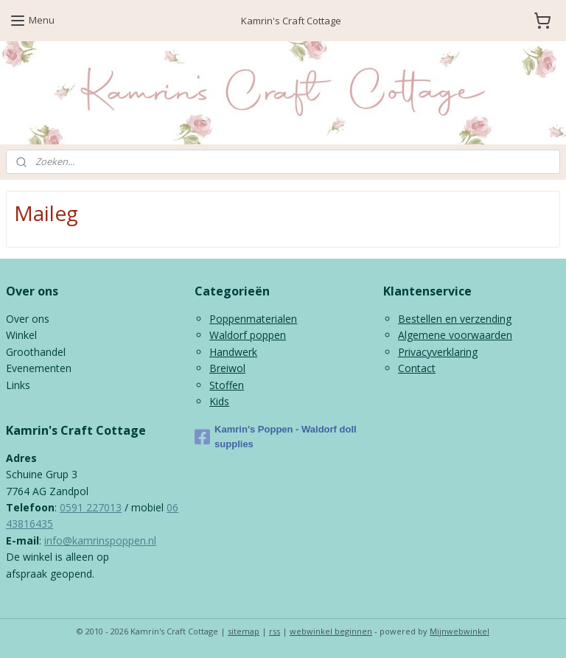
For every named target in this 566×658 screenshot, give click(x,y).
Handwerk (233, 352)
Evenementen (38, 368)
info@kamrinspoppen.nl (100, 540)
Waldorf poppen (247, 335)
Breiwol (227, 368)
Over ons (27, 319)
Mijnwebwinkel (459, 631)
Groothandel (36, 352)
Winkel (21, 335)
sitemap (243, 631)
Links (18, 385)
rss (274, 631)
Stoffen (226, 385)
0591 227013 (91, 507)
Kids (219, 401)
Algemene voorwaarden (455, 335)
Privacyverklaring (438, 352)
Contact (417, 368)
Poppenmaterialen (253, 319)
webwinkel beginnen (331, 631)
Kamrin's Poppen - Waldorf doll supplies (276, 437)
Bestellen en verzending (454, 319)
